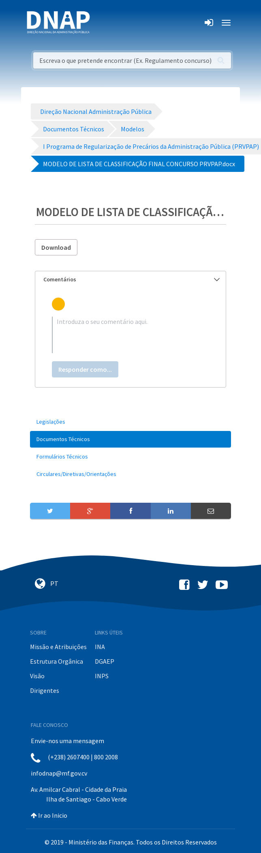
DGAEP (104, 661)
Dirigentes (44, 690)
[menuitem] (130, 422)
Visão (37, 676)
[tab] (130, 279)
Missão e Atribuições (58, 647)
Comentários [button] (131, 279)
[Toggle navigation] (101, 22)
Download (56, 247)
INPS (102, 676)
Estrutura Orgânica (56, 661)
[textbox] (130, 335)
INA (100, 647)
